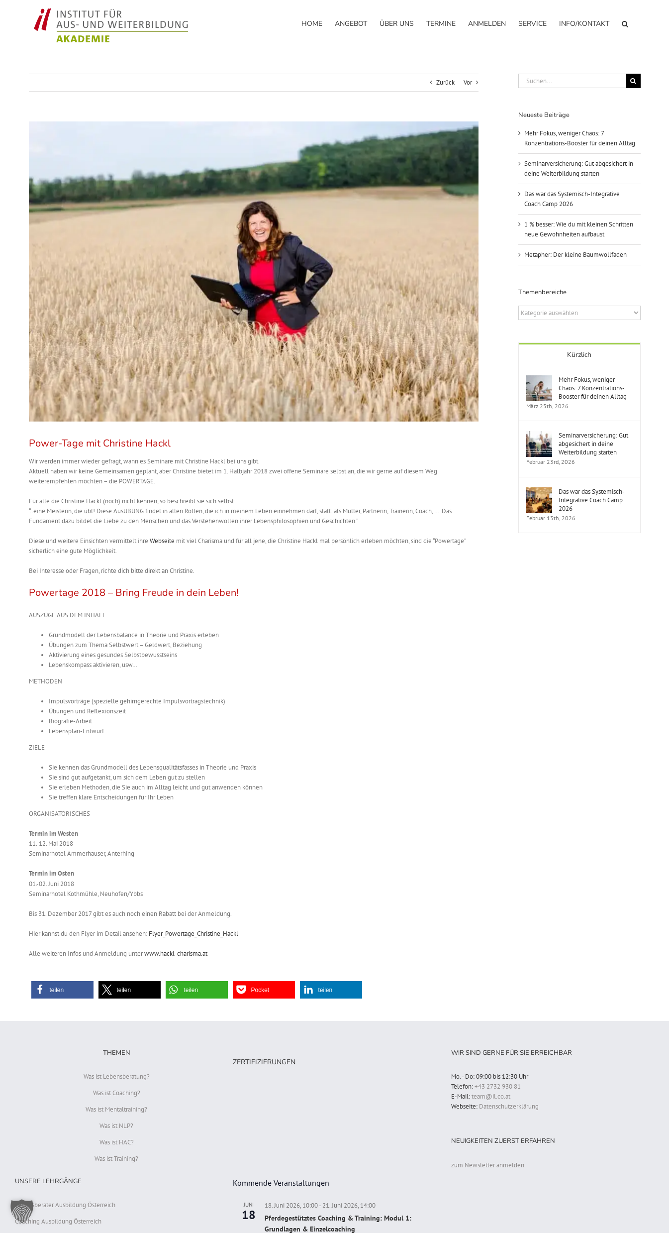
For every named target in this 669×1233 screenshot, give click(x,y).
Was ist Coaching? (116, 1093)
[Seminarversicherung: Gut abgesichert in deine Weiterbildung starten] (539, 436)
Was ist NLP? (116, 1125)
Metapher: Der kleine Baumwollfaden (575, 254)
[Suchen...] (572, 81)
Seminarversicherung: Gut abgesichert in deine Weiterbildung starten (593, 443)
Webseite (162, 541)
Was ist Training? (116, 1158)
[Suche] (633, 81)
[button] (625, 23)
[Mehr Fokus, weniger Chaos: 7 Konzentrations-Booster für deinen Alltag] (539, 380)
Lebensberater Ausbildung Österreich (65, 1205)
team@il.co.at (491, 1096)
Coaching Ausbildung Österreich (58, 1221)
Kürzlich (579, 354)
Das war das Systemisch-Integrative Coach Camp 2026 (592, 500)
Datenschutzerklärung (509, 1106)
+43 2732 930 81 (498, 1086)
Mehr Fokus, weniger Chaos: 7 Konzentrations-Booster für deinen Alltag (593, 388)
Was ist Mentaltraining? (116, 1109)
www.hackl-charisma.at (175, 953)
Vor (468, 82)
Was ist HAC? (116, 1142)
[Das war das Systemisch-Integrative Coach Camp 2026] (539, 492)
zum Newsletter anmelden (487, 1165)
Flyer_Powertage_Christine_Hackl (193, 933)
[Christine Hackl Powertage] (253, 271)
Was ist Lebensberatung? (117, 1076)
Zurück (445, 82)
